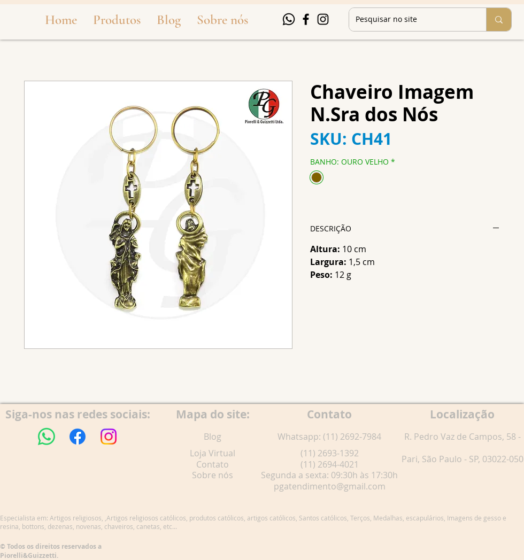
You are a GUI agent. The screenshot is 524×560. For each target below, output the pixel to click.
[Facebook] (305, 19)
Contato (212, 464)
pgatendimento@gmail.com (330, 486)
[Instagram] (322, 19)
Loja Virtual (212, 453)
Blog (212, 436)
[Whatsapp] (288, 19)
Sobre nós (212, 475)
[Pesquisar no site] (410, 19)
